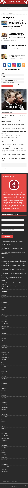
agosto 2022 (4, 333)
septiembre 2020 (5, 385)
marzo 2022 (4, 343)
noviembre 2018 (5, 438)
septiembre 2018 (5, 443)
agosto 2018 (4, 445)
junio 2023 (3, 309)
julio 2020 (3, 390)
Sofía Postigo (20, 58)
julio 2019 (3, 419)
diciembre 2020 (4, 378)
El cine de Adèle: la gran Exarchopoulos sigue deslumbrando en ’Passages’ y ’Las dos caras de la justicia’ (13, 150)
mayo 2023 (3, 312)
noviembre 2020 (5, 381)
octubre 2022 (4, 328)
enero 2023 (4, 321)
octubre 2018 (4, 440)
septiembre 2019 (5, 414)
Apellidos (3, 76)
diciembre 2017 (4, 464)
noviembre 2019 (5, 409)
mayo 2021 (3, 366)
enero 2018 (4, 462)
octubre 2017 (4, 469)
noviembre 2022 (5, 326)
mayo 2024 (3, 295)
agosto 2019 (4, 416)
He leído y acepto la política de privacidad (13, 84)
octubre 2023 (4, 302)
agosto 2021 (4, 359)
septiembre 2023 (5, 304)
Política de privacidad (6, 475)
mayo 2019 (3, 424)
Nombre (3, 73)
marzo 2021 (4, 371)
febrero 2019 (4, 431)
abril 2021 (3, 369)
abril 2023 (3, 314)
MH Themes (14, 486)
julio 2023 (3, 307)
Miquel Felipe (13, 28)
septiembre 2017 (5, 471)
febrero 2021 (4, 374)
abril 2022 (3, 340)
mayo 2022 (3, 338)
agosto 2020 (4, 388)
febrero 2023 (4, 319)
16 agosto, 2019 (13, 58)
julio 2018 (3, 447)
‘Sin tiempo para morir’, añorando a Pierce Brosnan (18, 46)
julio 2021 (3, 362)
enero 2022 (4, 347)
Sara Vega (14, 40)
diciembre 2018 (4, 435)
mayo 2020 (3, 395)
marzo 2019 (4, 428)
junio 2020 (3, 393)
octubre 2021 (4, 354)
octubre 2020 (4, 383)
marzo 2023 (4, 316)
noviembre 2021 (5, 352)
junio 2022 (3, 335)
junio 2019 (3, 421)
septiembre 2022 (5, 331)
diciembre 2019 (4, 407)
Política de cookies (6, 478)
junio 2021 (3, 364)
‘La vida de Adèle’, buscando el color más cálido (17, 55)
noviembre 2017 (5, 466)
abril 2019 (3, 426)
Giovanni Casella (21, 48)
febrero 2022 (4, 345)
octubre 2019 (4, 412)
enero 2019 (4, 433)
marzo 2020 (4, 400)
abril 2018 (3, 454)
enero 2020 (4, 404)
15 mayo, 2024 (5, 28)
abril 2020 (3, 397)
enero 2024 (4, 300)
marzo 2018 (4, 457)
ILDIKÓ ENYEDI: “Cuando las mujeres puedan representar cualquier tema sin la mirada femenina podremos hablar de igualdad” (13, 36)
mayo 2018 (3, 452)
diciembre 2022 (4, 323)
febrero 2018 (4, 459)
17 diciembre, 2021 (6, 40)
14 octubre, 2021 (13, 48)
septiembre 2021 (5, 357)
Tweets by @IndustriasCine (8, 169)
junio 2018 (3, 450)
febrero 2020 (4, 402)
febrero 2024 (4, 297)
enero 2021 (4, 376)
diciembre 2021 (4, 350)
